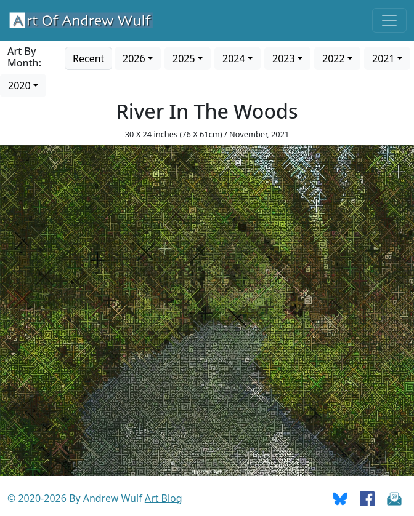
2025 (183, 58)
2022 (333, 58)
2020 (19, 85)
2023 (283, 58)
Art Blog (163, 498)
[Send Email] (394, 498)
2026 (134, 58)
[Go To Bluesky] (340, 498)
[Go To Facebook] (367, 498)
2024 (233, 58)
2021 (383, 58)
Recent (88, 58)
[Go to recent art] (88, 57)
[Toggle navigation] (389, 20)
